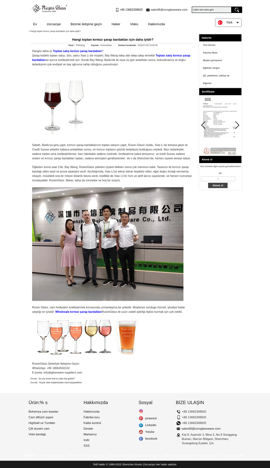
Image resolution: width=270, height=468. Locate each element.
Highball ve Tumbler (42, 423)
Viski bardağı (37, 434)
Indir (86, 440)
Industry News (210, 53)
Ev (35, 24)
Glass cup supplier (232, 455)
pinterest (141, 418)
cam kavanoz (95, 455)
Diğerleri (207, 83)
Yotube (141, 432)
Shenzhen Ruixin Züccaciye (138, 464)
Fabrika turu (92, 417)
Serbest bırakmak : (128, 45)
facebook (141, 438)
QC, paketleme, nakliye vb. (216, 75)
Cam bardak (75, 455)
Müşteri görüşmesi (212, 60)
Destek (88, 428)
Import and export (148, 455)
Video (134, 24)
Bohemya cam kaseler (43, 411)
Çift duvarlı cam (39, 428)
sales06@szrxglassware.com (169, 9)
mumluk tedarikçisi (52, 455)
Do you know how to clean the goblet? (57, 378)
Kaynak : (95, 45)
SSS (87, 445)
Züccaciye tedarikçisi (120, 455)
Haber (116, 24)
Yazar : (72, 45)
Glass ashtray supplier (176, 455)
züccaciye (54, 24)
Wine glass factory (205, 455)
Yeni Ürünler (209, 45)
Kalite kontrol (92, 423)
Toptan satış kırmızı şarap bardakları (77, 51)
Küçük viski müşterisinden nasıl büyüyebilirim (60, 382)
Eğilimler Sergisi (211, 68)
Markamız (90, 434)
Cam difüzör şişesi (41, 417)
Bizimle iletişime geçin (86, 24)
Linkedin (141, 425)
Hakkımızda (156, 24)
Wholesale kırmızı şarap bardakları (78, 311)
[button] (237, 125)
